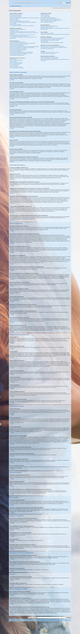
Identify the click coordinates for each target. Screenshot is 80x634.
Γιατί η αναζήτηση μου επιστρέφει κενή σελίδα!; (50, 40)
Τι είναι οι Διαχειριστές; (45, 14)
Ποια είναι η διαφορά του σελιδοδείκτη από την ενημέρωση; (52, 46)
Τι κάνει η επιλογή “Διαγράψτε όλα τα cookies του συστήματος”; (22, 25)
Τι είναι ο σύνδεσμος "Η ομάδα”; (47, 22)
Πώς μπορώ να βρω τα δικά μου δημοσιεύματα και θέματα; (52, 42)
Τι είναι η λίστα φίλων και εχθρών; (47, 33)
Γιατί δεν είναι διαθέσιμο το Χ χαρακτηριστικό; (49, 58)
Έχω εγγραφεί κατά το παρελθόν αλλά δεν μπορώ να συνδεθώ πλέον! (23, 22)
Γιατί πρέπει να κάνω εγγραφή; (15, 15)
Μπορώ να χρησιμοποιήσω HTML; (16, 60)
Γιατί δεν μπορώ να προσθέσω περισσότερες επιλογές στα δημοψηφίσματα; (24, 46)
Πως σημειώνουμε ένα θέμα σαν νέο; (17, 55)
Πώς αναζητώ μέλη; (44, 41)
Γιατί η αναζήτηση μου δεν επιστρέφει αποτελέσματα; (51, 39)
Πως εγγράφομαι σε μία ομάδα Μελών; (48, 17)
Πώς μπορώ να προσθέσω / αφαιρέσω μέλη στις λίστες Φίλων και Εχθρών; (55, 34)
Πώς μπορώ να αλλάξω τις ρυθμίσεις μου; (18, 29)
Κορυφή (12, 79)
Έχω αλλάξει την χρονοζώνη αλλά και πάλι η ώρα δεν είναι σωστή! (22, 31)
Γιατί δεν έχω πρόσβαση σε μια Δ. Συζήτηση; (18, 48)
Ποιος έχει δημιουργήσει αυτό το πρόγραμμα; (49, 57)
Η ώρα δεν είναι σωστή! (14, 30)
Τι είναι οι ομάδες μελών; (45, 16)
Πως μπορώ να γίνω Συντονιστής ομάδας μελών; (50, 18)
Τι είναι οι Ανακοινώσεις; (14, 64)
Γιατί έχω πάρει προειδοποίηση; (16, 50)
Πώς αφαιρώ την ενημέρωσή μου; (47, 48)
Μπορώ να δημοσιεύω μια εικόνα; (16, 62)
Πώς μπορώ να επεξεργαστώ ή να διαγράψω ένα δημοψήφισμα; (22, 47)
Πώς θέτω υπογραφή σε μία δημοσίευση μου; (18, 44)
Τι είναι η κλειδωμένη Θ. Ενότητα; (16, 66)
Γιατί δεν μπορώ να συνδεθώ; (15, 14)
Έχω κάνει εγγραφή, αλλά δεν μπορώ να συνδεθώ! (19, 21)
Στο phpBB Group (49, 592)
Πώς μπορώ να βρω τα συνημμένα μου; (48, 53)
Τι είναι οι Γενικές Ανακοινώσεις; (16, 63)
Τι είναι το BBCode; (13, 59)
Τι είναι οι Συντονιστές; (45, 15)
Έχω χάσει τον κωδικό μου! (15, 20)
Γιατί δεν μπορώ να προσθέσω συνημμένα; (18, 49)
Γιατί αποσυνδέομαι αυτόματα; (15, 16)
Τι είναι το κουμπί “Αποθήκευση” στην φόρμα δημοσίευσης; (21, 53)
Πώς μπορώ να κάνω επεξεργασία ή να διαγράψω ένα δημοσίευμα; (23, 43)
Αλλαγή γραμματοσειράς (69, 5)
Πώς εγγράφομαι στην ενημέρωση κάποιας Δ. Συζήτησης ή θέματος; (54, 47)
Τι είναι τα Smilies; (13, 61)
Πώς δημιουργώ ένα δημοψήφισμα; (16, 45)
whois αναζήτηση (22, 609)
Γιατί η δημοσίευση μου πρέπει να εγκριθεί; (18, 54)
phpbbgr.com (45, 632)
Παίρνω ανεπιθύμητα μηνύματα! (47, 27)
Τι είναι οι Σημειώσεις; (14, 65)
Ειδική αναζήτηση (67, 3)
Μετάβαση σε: (24, 617)
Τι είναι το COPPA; (13, 23)
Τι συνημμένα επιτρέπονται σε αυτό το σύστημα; (50, 52)
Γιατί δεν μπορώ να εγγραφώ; (15, 24)
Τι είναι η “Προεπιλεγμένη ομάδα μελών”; (49, 21)
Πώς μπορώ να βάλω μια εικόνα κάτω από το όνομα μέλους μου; (22, 34)
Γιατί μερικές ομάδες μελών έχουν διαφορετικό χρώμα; (51, 20)
